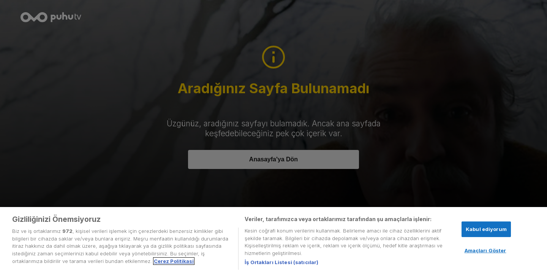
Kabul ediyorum (486, 229)
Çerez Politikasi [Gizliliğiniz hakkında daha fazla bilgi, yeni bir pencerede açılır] (174, 261)
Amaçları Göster (485, 250)
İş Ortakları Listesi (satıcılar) (281, 262)
